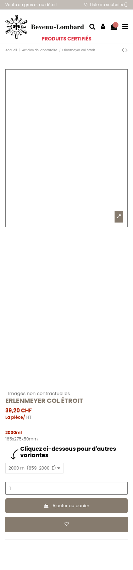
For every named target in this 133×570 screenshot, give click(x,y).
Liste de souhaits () (106, 4)
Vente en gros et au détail (31, 4)
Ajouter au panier (66, 506)
